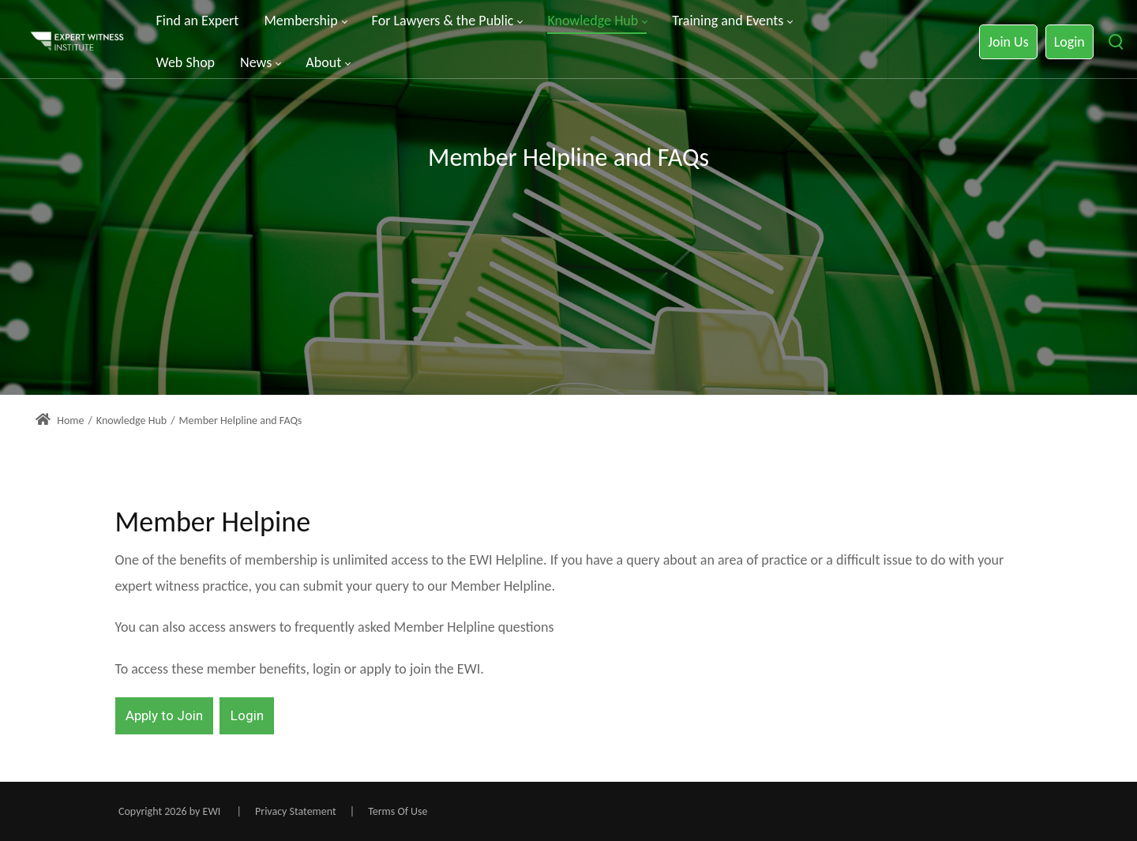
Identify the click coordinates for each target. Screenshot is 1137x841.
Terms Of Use (397, 811)
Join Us (1008, 42)
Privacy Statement (295, 811)
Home (60, 420)
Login (1069, 42)
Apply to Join (164, 715)
